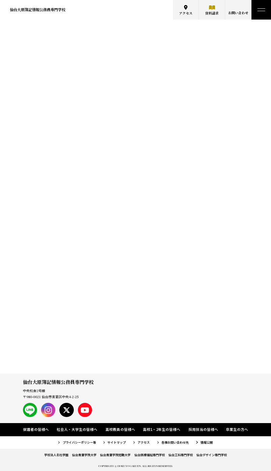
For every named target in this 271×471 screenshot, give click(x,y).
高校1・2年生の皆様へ (161, 429)
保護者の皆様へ (36, 429)
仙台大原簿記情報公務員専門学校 (37, 9)
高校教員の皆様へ (120, 429)
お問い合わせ (238, 12)
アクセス (185, 13)
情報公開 (207, 442)
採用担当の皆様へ (203, 429)
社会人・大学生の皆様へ (77, 429)
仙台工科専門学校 (181, 454)
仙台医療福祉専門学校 (149, 454)
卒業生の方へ (237, 429)
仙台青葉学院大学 (84, 454)
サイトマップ (117, 442)
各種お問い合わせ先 (175, 442)
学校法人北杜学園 (56, 454)
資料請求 (212, 13)
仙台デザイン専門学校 (212, 454)
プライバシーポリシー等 (79, 442)
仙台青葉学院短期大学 (115, 454)
